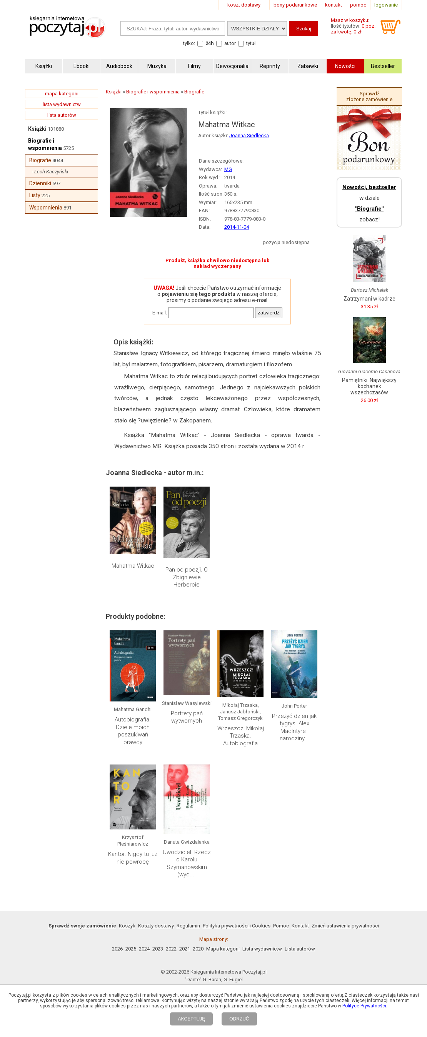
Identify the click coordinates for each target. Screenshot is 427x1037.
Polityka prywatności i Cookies (236, 926)
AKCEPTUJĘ (191, 1019)
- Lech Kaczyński (50, 171)
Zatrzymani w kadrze (369, 299)
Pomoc (281, 926)
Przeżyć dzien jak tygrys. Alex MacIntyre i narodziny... (294, 727)
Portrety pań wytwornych (187, 717)
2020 (198, 949)
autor (230, 43)
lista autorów (61, 115)
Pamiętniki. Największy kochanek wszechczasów (369, 386)
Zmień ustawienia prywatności (345, 926)
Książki (37, 129)
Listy (34, 195)
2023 (157, 949)
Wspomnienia (45, 207)
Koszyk (127, 926)
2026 (117, 949)
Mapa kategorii (223, 949)
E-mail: (159, 313)
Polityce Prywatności (364, 1006)
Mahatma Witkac (133, 565)
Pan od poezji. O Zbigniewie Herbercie (186, 577)
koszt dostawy (243, 5)
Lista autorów (300, 949)
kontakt (333, 5)
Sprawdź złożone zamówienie (369, 96)
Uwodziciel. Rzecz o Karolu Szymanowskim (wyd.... (187, 863)
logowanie (386, 5)
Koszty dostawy (156, 926)
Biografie (40, 160)
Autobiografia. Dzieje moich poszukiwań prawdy (133, 731)
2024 (144, 949)
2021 (184, 949)
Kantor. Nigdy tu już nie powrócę (132, 858)
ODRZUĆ (239, 1019)
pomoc (358, 5)
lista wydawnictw (62, 104)
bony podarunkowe (295, 5)
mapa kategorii (61, 93)
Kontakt (300, 926)
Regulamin (188, 926)
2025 (130, 949)
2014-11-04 (236, 227)
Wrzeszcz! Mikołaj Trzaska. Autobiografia (240, 736)
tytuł (251, 43)
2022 (171, 949)
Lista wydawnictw (262, 949)
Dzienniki (40, 183)
